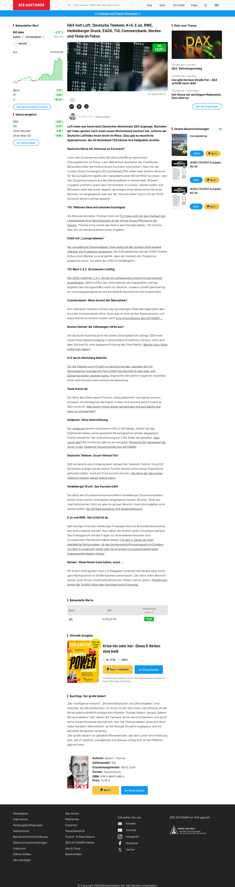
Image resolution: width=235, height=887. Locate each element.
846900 (18, 36)
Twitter (126, 849)
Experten (71, 825)
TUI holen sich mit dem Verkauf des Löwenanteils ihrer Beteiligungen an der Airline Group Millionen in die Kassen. (116, 220)
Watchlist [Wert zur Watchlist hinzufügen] (23, 43)
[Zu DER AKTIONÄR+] (179, 5)
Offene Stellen (22, 854)
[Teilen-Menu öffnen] (71, 106)
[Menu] (216, 5)
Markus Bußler (102, 116)
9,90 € (196, 179)
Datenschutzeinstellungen (30, 842)
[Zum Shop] (149, 5)
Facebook (128, 843)
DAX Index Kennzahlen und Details (32, 106)
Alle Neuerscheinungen (216, 129)
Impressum (20, 819)
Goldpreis (78, 428)
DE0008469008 (35, 36)
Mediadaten (20, 813)
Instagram (128, 836)
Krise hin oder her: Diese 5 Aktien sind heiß (131, 648)
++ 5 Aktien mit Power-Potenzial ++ (117, 13)
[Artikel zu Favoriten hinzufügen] (86, 106)
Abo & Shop (72, 848)
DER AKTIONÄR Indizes (80, 842)
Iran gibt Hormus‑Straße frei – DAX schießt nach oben (194, 81)
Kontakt (127, 823)
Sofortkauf (118, 669)
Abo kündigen (22, 860)
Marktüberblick (75, 831)
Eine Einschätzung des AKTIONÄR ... (139, 318)
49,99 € (196, 153)
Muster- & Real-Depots (80, 836)
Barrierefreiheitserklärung (30, 836)
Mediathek (72, 819)
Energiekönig (198, 136)
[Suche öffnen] (69, 5)
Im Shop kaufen (149, 669)
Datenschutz (21, 831)
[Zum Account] (162, 5)
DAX (72, 99)
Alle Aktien (72, 813)
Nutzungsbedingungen (28, 825)
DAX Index (18, 32)
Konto (117, 681)
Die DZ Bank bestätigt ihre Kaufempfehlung (114, 509)
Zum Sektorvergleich (26, 142)
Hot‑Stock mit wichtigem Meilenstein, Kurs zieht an (197, 96)
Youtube (127, 830)
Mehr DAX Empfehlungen (207, 106)
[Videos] (194, 5)
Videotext (19, 848)
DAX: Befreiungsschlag (187, 68)
